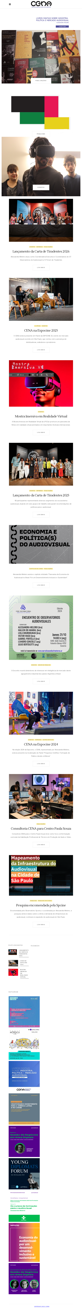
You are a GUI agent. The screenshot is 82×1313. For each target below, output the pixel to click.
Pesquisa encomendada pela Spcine (41, 905)
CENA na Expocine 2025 (41, 330)
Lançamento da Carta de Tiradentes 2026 (41, 251)
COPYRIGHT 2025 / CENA (41, 1306)
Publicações (48, 247)
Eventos (32, 247)
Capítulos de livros (36, 568)
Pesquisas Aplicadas (45, 900)
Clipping (37, 326)
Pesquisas (33, 900)
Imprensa (39, 247)
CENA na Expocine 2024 (41, 744)
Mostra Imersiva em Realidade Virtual (41, 416)
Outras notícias (48, 739)
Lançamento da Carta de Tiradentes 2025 (41, 495)
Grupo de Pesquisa (44, 665)
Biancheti (46, 1310)
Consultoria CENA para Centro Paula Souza (41, 829)
